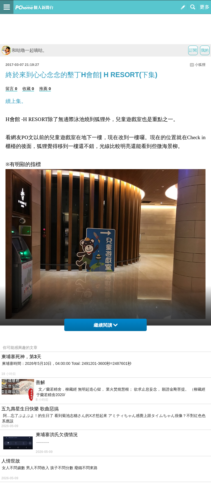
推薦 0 (45, 88)
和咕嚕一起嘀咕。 (24, 50)
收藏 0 (28, 88)
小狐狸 (200, 65)
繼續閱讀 (106, 325)
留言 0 (11, 88)
